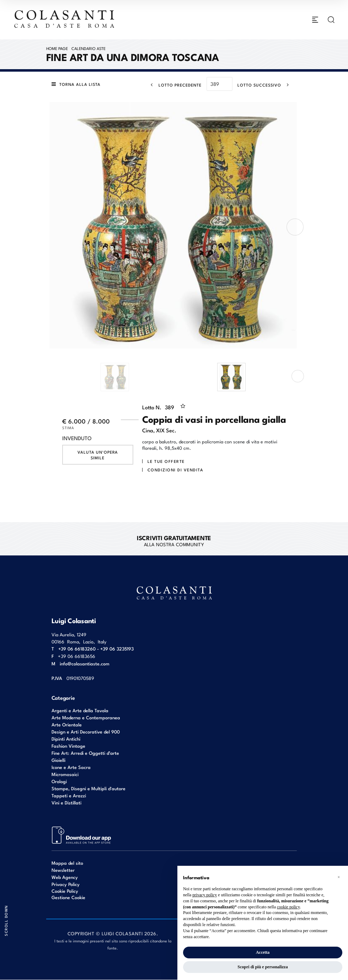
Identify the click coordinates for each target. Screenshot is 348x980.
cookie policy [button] (288, 906)
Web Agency (65, 877)
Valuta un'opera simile (97, 455)
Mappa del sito (67, 862)
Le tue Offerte (166, 461)
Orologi (59, 781)
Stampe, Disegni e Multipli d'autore (88, 788)
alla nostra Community (174, 541)
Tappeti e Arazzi (69, 795)
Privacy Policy (66, 884)
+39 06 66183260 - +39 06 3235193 (96, 648)
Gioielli (58, 760)
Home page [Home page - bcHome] (57, 48)
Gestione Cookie (68, 897)
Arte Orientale (67, 724)
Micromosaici (65, 774)
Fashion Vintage (68, 745)
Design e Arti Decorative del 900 (86, 731)
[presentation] (295, 227)
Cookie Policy (65, 891)
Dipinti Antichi (66, 738)
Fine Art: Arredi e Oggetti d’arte (85, 752)
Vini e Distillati (66, 802)
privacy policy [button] (204, 894)
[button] (338, 877)
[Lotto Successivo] (265, 84)
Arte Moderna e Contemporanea (86, 717)
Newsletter (63, 870)
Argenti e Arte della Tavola (80, 710)
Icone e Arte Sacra (71, 767)
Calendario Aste (88, 48)
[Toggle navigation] (315, 20)
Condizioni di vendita (176, 470)
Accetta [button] (263, 952)
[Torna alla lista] (78, 84)
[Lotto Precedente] (174, 84)
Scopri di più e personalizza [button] (262, 966)
